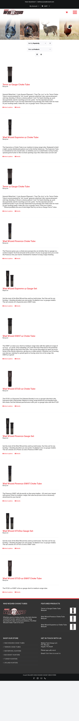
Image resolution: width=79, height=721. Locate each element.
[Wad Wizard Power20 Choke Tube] (10, 231)
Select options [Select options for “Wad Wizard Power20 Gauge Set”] (8, 453)
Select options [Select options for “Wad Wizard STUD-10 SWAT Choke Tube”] (8, 592)
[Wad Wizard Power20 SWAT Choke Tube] (10, 474)
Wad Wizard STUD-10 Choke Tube (19, 389)
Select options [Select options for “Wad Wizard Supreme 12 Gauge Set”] (8, 306)
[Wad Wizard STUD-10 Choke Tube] (10, 379)
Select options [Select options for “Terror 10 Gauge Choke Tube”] (8, 107)
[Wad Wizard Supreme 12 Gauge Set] (10, 279)
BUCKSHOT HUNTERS (12, 655)
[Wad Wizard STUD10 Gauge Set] (10, 521)
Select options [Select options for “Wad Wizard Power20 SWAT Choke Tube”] (8, 501)
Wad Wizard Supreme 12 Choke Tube (20, 137)
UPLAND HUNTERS (11, 663)
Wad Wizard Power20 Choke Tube (19, 241)
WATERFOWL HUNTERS (12, 651)
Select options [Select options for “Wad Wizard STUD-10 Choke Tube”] (8, 406)
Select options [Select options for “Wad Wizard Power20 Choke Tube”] (8, 258)
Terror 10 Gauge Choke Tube (16, 84)
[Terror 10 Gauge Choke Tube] (10, 75)
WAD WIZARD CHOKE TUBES (14, 643)
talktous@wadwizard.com (45, 2)
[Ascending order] (50, 43)
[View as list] (41, 54)
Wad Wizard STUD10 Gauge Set (18, 531)
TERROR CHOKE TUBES (12, 647)
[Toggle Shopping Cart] (67, 12)
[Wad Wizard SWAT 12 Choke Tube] (10, 326)
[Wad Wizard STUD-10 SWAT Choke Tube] (10, 568)
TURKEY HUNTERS (10, 659)
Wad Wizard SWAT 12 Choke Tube (19, 336)
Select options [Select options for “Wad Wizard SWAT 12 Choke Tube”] (8, 359)
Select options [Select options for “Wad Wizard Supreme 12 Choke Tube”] (8, 156)
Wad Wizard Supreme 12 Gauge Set (20, 288)
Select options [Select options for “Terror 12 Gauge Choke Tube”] (8, 211)
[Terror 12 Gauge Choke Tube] (10, 177)
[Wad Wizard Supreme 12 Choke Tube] (10, 127)
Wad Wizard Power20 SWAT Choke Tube (22, 483)
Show (33, 49)
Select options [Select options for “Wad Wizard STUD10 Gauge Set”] (8, 548)
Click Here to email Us (53, 653)
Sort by (34, 43)
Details (18, 107)
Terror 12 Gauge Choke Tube (16, 186)
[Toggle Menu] (74, 12)
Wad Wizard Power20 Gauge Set (18, 436)
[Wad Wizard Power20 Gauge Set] (10, 426)
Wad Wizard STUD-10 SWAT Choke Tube (22, 578)
